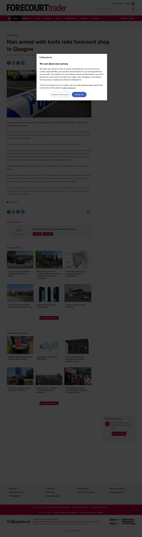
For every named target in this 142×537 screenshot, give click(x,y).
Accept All (79, 94)
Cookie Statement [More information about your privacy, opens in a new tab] (69, 88)
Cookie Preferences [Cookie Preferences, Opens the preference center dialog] (60, 94)
